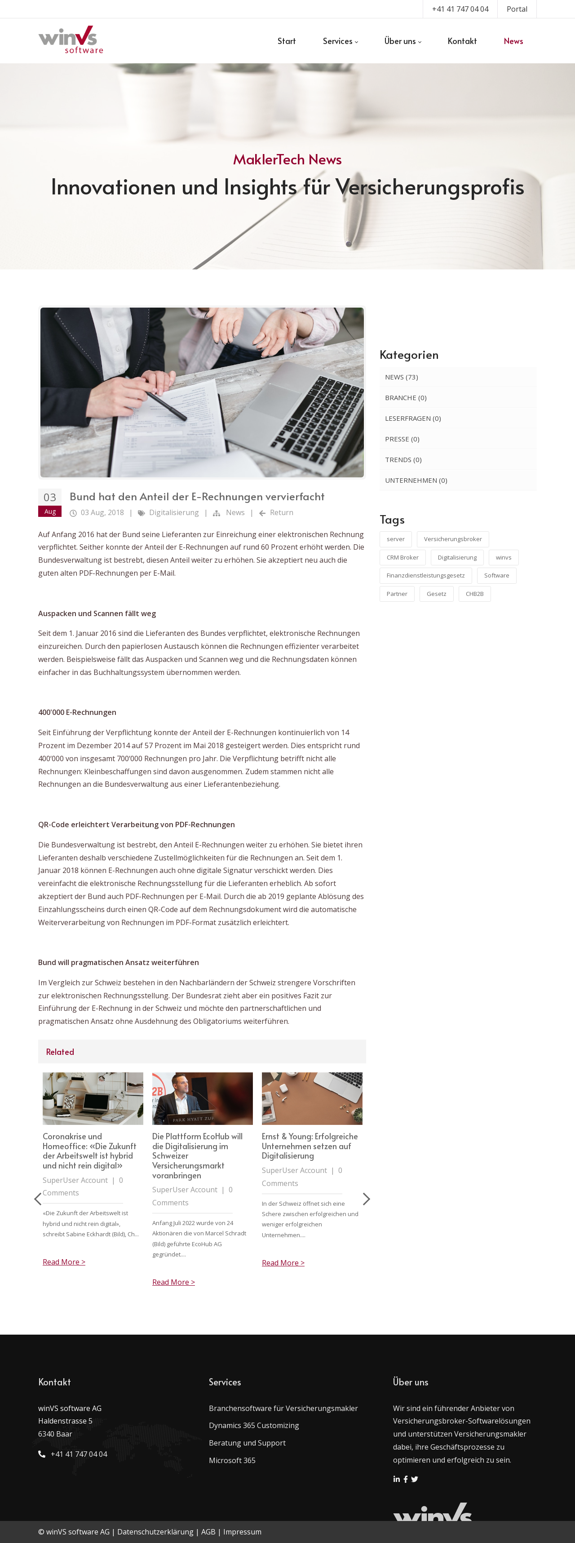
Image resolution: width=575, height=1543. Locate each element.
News (235, 512)
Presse (402, 438)
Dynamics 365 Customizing (254, 1425)
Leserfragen (413, 418)
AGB (208, 1532)
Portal (517, 9)
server (396, 539)
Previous (40, 1199)
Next (364, 1199)
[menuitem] (287, 40)
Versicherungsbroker (453, 539)
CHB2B (475, 594)
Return (281, 512)
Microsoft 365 (232, 1460)
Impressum (242, 1532)
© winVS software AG (74, 1532)
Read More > (64, 1263)
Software (496, 575)
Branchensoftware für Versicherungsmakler (283, 1408)
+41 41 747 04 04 (460, 9)
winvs (504, 557)
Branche (406, 397)
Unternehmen (416, 480)
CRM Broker (403, 557)
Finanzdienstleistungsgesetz (426, 575)
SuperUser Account (75, 1170)
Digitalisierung (174, 512)
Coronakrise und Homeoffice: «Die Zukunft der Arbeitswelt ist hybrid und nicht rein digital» (199, 1150)
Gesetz (437, 594)
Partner (397, 594)
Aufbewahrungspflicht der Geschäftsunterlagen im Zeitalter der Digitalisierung (92, 1145)
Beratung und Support (247, 1443)
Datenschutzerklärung (155, 1532)
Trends (403, 459)
